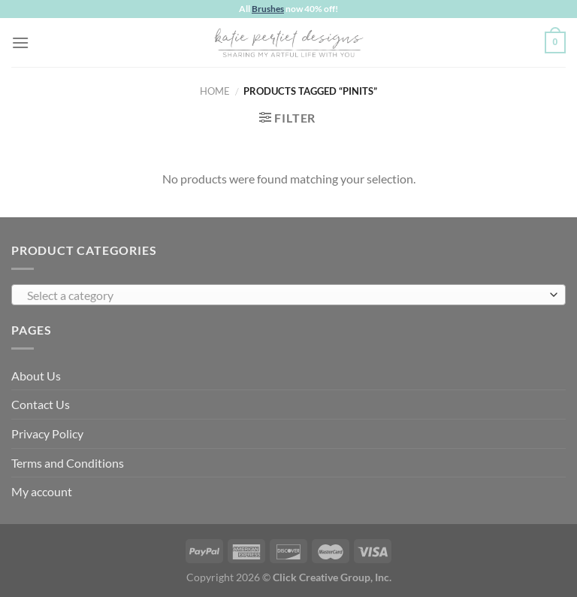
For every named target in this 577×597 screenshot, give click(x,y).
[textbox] (284, 295)
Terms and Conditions (67, 463)
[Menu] (20, 42)
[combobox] (288, 294)
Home (215, 91)
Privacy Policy (47, 433)
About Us (36, 375)
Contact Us (40, 404)
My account (41, 491)
